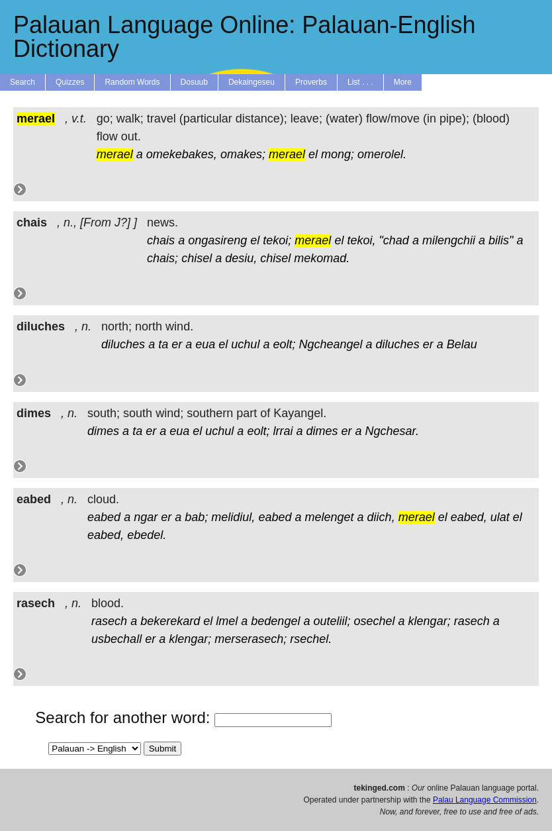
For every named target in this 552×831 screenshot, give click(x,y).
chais (161, 240)
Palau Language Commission (485, 800)
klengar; (429, 621)
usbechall (116, 639)
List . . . (360, 82)
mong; (337, 154)
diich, (381, 517)
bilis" (500, 240)
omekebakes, (181, 154)
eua (205, 344)
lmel (227, 621)
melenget (329, 517)
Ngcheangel (330, 344)
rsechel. (311, 639)
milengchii (448, 240)
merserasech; (250, 639)
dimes (103, 431)
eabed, (469, 517)
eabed (103, 517)
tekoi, (361, 240)
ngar (146, 517)
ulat (500, 517)
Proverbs (311, 82)
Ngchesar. (392, 431)
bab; (196, 517)
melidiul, (233, 517)
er (176, 344)
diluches (123, 344)
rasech (109, 621)
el (313, 154)
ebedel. (146, 535)
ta (163, 344)
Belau (462, 344)
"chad (393, 240)
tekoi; (277, 240)
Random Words (132, 82)
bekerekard (170, 621)
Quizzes (70, 82)
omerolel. (381, 154)
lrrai (283, 431)
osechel (374, 621)
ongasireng (217, 240)
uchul (245, 344)
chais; (162, 258)
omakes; (242, 154)
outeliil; (331, 621)
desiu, (241, 258)
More (403, 82)
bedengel (275, 621)
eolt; (284, 344)
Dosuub (194, 82)
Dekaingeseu (251, 82)
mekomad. (321, 258)
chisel (196, 258)
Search (22, 82)
